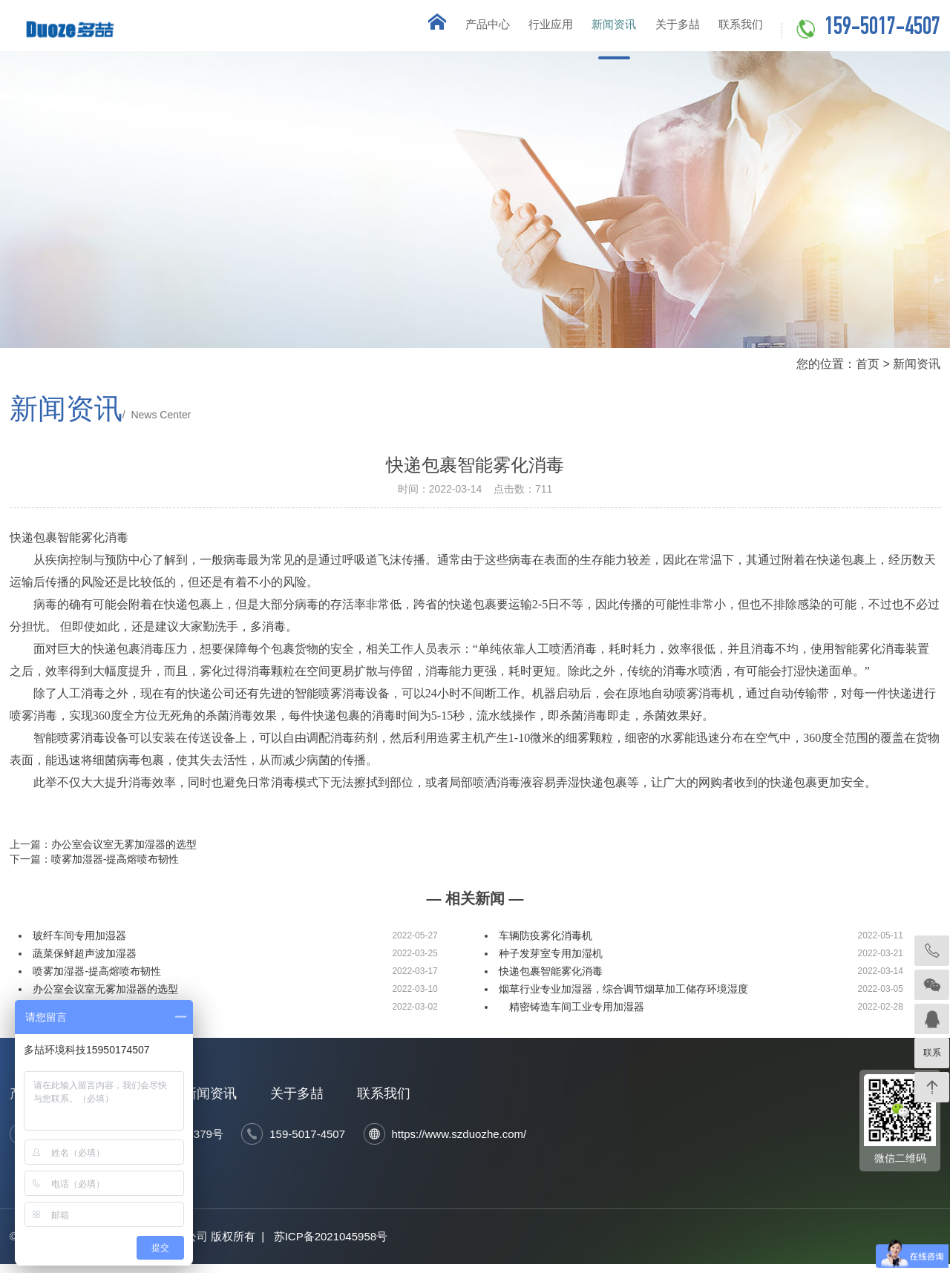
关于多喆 (660, 29)
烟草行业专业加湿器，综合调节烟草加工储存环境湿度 (623, 998)
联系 (932, 1052)
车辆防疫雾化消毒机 (545, 944)
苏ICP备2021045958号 (330, 1245)
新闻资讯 (586, 29)
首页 (867, 372)
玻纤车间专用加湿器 (79, 944)
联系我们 (734, 29)
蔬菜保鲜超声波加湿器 (85, 962)
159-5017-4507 (882, 29)
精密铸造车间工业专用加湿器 (573, 1016)
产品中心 (438, 29)
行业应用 (512, 29)
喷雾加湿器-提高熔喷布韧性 (115, 868)
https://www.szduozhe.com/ (459, 1143)
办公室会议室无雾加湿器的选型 (124, 853)
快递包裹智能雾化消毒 (551, 980)
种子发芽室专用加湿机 (551, 962)
